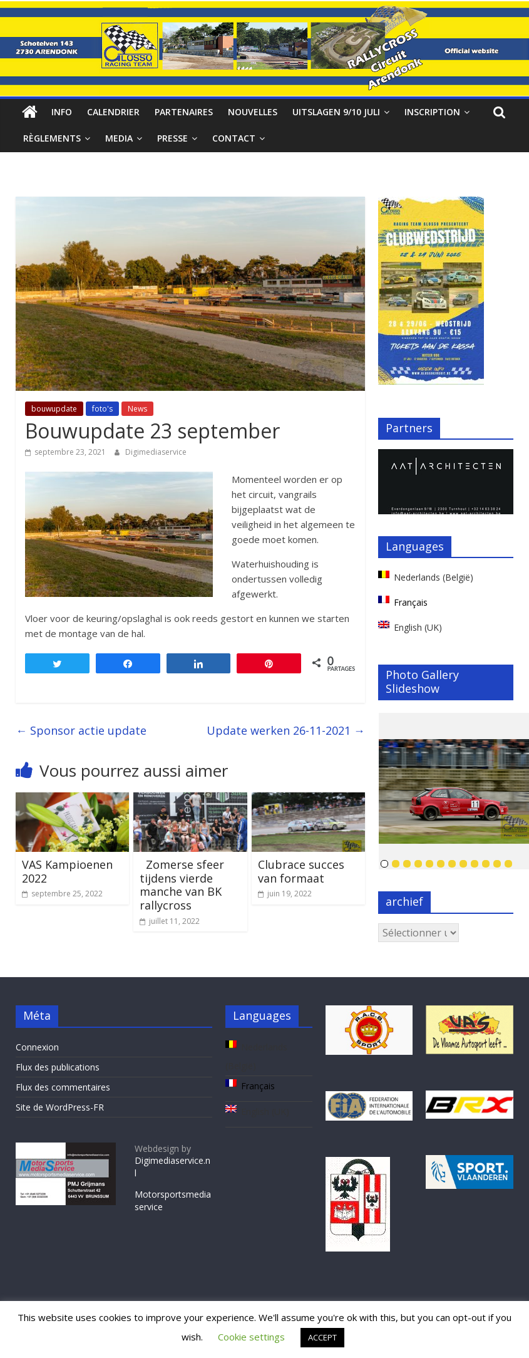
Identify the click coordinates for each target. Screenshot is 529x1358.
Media (119, 138)
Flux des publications (58, 1067)
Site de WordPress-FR (60, 1107)
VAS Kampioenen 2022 (67, 871)
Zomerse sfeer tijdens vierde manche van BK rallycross (182, 885)
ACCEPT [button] (322, 1337)
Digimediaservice (156, 452)
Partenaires (184, 112)
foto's (102, 408)
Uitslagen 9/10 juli (336, 112)
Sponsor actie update (81, 730)
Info (61, 112)
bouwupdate (54, 408)
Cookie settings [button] (251, 1336)
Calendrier (113, 112)
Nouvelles (252, 112)
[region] (445, 481)
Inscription (432, 112)
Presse (172, 138)
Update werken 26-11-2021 (286, 730)
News (137, 408)
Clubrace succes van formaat (301, 871)
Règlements (52, 138)
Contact (233, 138)
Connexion (37, 1047)
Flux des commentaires (63, 1087)
